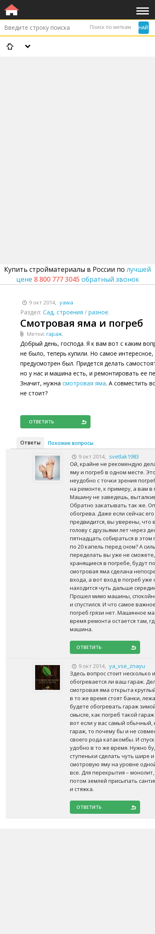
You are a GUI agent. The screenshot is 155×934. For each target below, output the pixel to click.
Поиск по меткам (110, 27)
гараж (54, 333)
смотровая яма (84, 383)
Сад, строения (63, 312)
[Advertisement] (77, 139)
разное (98, 312)
